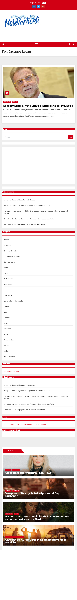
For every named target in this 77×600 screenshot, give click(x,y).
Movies (7, 307)
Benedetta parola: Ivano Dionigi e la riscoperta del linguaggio (38, 105)
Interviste (8, 284)
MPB (5, 312)
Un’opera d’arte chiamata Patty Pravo (19, 200)
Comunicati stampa (12, 256)
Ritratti (7, 334)
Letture (14, 101)
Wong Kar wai (9, 357)
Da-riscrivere (9, 262)
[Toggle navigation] (37, 44)
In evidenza (7, 101)
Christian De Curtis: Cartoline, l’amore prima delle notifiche (29, 219)
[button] (69, 44)
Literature (8, 295)
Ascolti (7, 240)
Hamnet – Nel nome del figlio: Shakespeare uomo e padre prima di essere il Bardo (37, 518)
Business (7, 245)
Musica (7, 318)
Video (6, 345)
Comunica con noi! (11, 371)
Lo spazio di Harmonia (13, 301)
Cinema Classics (11, 251)
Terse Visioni (9, 340)
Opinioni (7, 329)
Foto (6, 273)
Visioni (6, 351)
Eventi (6, 268)
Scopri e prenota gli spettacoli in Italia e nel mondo (25, 424)
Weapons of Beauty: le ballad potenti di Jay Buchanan (27, 205)
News (6, 323)
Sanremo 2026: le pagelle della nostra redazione (24, 224)
